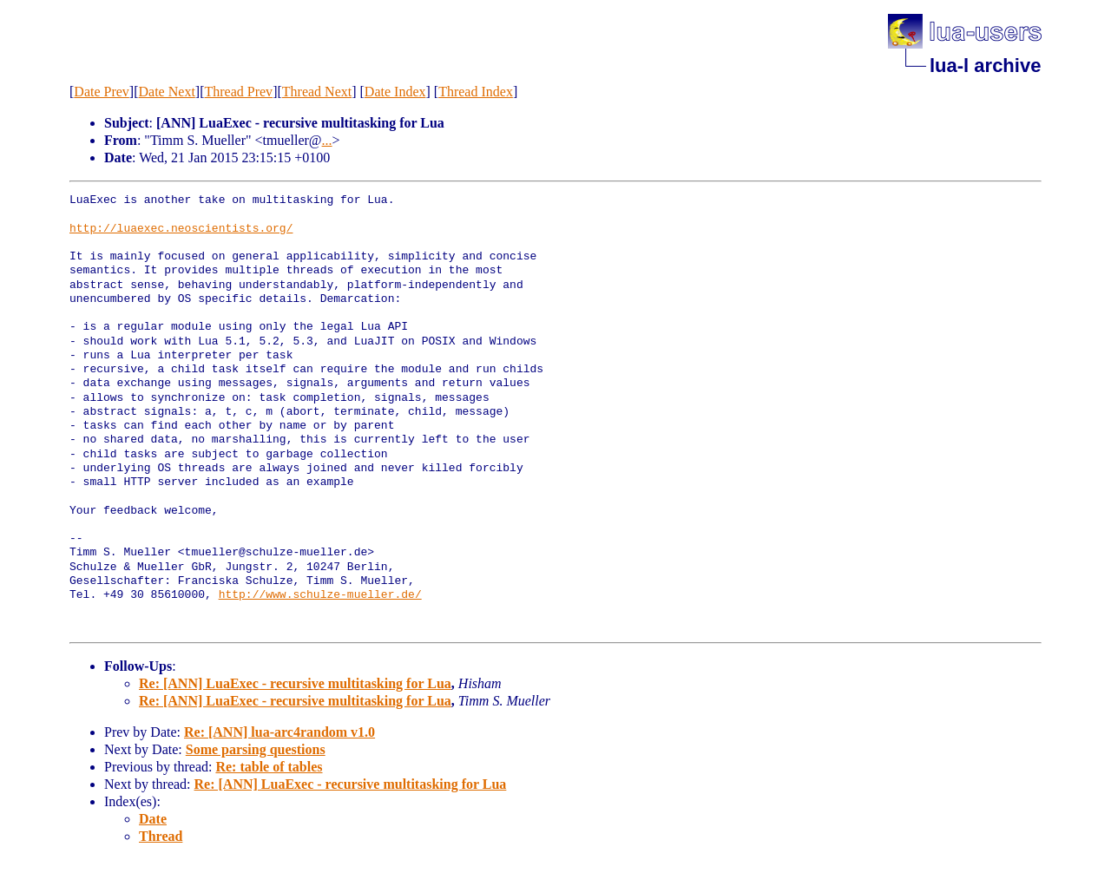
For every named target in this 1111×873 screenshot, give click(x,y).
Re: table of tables (268, 766)
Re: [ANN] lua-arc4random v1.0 (279, 732)
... (327, 140)
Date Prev (101, 91)
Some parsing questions (255, 749)
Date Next (167, 91)
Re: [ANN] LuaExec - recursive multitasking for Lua (295, 683)
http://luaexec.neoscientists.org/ (181, 229)
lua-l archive (985, 65)
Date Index (395, 91)
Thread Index (475, 91)
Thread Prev (238, 91)
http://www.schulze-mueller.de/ (320, 595)
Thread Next (317, 91)
